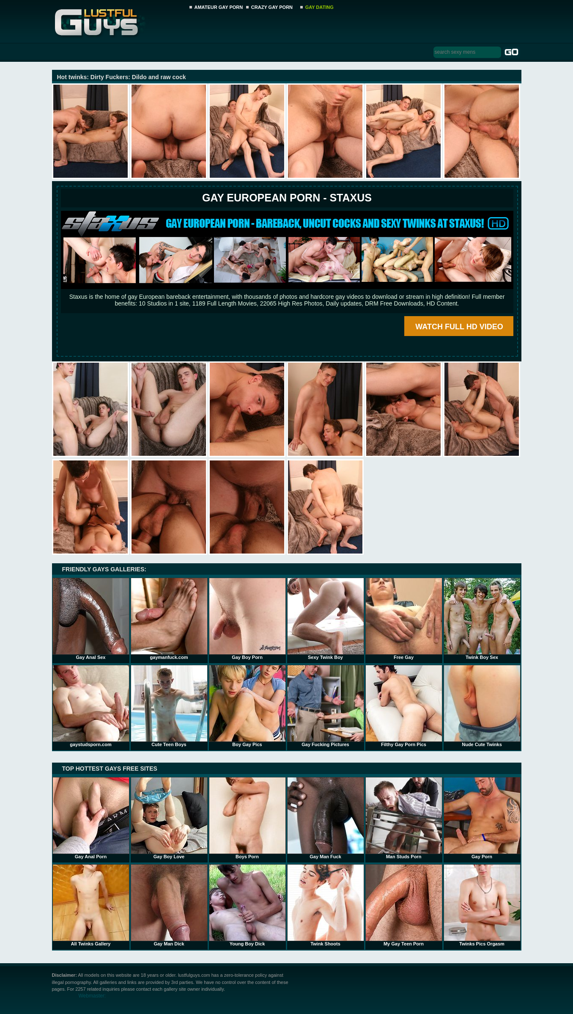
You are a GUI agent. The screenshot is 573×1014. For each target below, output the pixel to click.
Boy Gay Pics (247, 706)
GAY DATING (319, 7)
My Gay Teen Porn (403, 905)
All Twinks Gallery (90, 905)
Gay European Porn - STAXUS (287, 198)
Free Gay (403, 619)
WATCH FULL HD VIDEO (459, 326)
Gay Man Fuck (325, 818)
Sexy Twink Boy (325, 619)
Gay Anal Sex (90, 619)
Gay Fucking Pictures (325, 706)
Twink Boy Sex (482, 619)
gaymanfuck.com (169, 619)
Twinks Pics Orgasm (482, 905)
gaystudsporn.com (90, 706)
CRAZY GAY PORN (272, 7)
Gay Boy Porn (247, 619)
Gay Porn (482, 818)
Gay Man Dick (169, 905)
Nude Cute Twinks (482, 706)
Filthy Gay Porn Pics (403, 706)
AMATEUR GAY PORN (219, 7)
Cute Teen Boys (169, 706)
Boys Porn (247, 818)
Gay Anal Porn (90, 818)
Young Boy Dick (247, 905)
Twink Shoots (325, 905)
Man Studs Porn (403, 818)
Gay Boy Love (169, 818)
